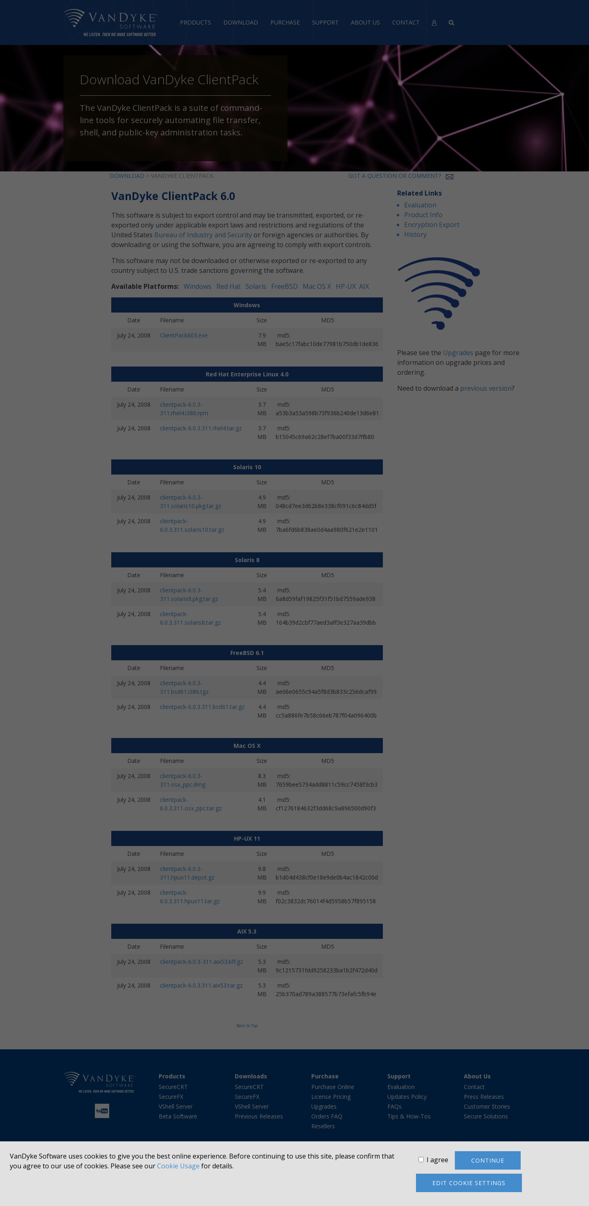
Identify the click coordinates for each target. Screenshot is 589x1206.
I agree (437, 1159)
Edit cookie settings (469, 1183)
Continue (487, 1160)
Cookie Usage (178, 1165)
